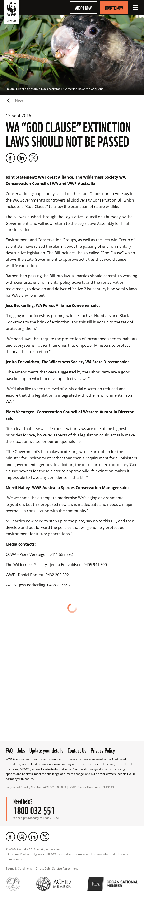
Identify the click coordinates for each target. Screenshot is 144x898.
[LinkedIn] (22, 158)
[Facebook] (10, 158)
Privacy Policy (103, 749)
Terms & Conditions (19, 869)
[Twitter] (33, 158)
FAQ (9, 749)
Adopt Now (83, 7)
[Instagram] (22, 836)
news (20, 100)
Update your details (46, 749)
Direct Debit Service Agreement (57, 869)
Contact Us (77, 749)
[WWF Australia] (11, 13)
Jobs (21, 749)
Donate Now (114, 7)
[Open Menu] (135, 7)
